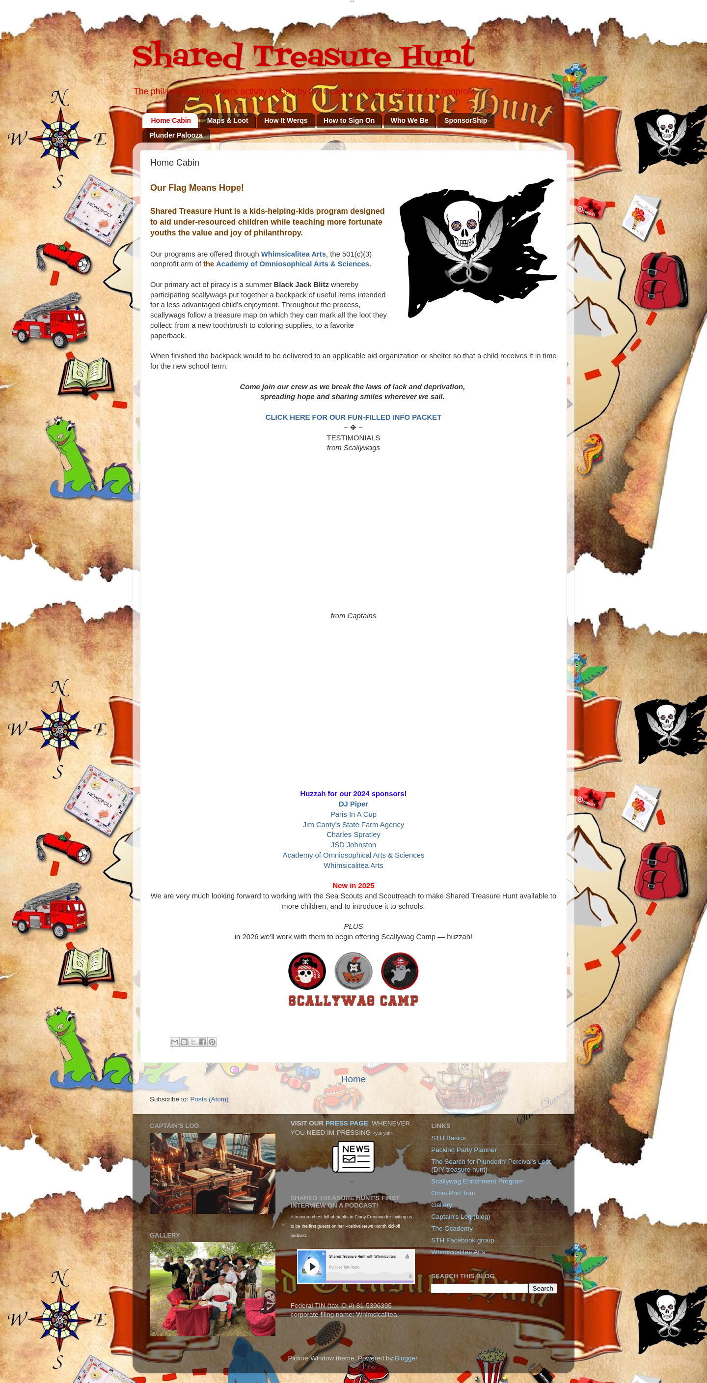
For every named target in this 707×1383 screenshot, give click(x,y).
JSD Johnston (353, 845)
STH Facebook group (462, 1240)
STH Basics (448, 1138)
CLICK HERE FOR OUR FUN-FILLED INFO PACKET (353, 417)
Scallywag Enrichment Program (477, 1181)
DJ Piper (353, 804)
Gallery (441, 1205)
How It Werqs (285, 120)
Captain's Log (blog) (460, 1216)
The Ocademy (452, 1228)
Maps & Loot (227, 120)
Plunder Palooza (176, 135)
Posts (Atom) (209, 1099)
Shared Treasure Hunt (303, 57)
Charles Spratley (353, 834)
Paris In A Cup (353, 814)
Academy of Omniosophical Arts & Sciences (292, 264)
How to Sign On (349, 120)
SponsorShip (465, 120)
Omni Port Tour (453, 1193)
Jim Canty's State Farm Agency (354, 825)
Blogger (406, 1358)
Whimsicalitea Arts (293, 254)
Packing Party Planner (464, 1149)
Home (353, 1079)
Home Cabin (171, 120)
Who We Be (410, 120)
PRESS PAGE (347, 1123)
